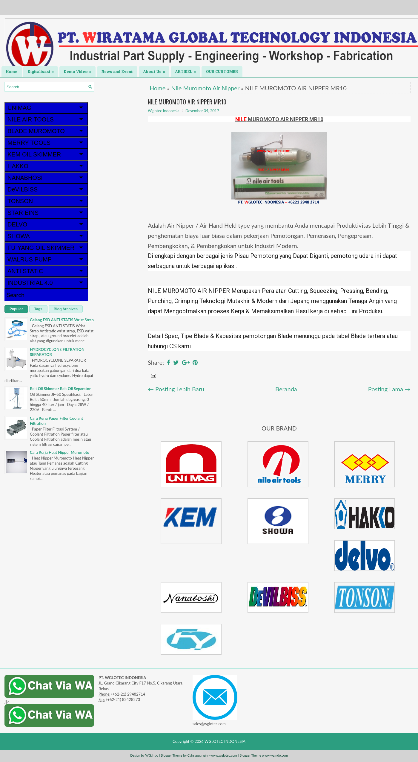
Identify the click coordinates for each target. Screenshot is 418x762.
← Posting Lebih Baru (176, 389)
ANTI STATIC (46, 271)
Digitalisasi (43, 70)
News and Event (117, 71)
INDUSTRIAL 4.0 (46, 282)
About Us (156, 70)
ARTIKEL (187, 70)
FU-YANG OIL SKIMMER (46, 247)
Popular (16, 309)
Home (11, 71)
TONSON (46, 201)
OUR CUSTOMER (222, 71)
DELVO (46, 224)
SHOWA (46, 236)
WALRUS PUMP (46, 259)
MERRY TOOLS (46, 142)
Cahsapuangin (198, 755)
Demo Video (80, 70)
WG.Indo (151, 755)
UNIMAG (46, 107)
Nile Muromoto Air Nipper (205, 88)
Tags (38, 309)
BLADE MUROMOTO (46, 131)
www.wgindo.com (275, 755)
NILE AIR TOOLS (46, 119)
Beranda (286, 389)
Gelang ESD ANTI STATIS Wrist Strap (62, 319)
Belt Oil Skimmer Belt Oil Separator (60, 388)
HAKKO (46, 166)
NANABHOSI (46, 177)
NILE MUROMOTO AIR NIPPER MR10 (187, 101)
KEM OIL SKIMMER (46, 154)
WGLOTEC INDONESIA (225, 741)
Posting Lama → (389, 389)
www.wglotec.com (223, 755)
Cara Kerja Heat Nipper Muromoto (59, 452)
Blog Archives (66, 309)
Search (15, 294)
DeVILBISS (46, 189)
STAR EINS (46, 212)
